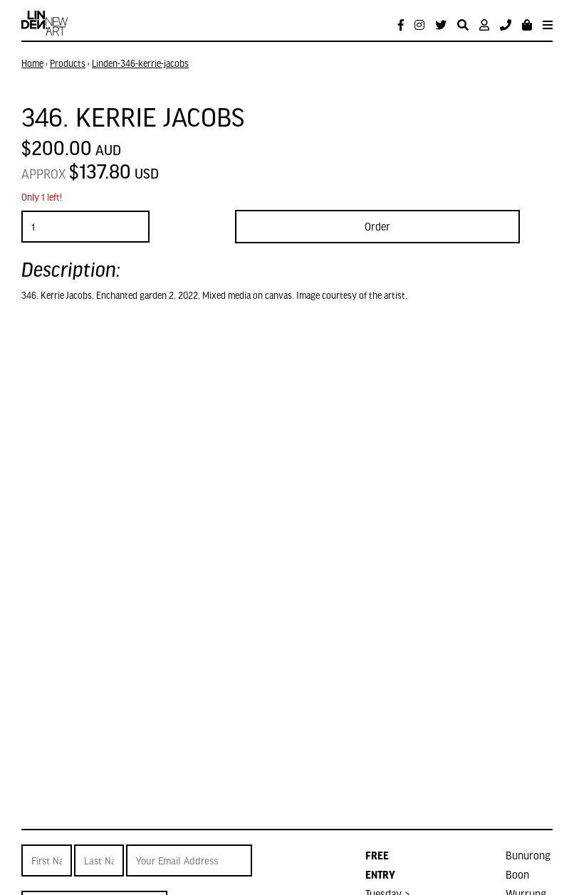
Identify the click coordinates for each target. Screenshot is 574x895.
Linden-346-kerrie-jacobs (140, 63)
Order (377, 226)
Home (32, 63)
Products (67, 63)
